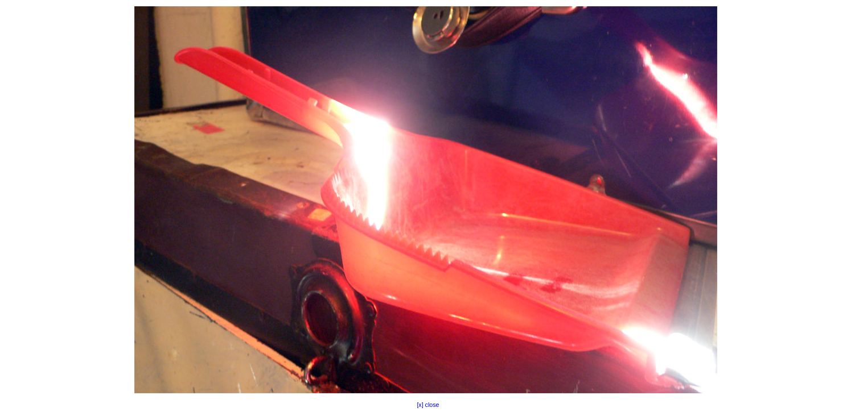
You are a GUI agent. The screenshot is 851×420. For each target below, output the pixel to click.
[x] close (425, 404)
